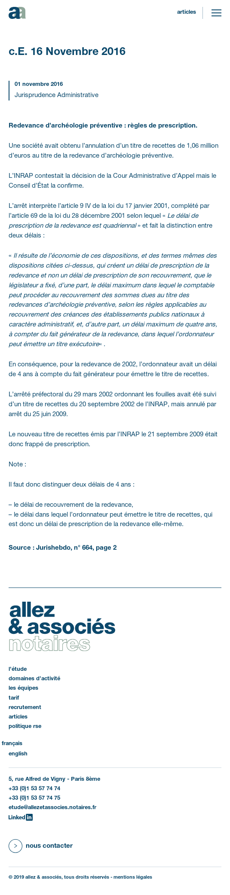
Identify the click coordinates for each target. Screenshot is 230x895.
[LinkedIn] (21, 817)
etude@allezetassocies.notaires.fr (52, 807)
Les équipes (23, 688)
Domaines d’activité (34, 679)
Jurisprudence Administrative (56, 95)
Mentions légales (132, 877)
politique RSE (25, 726)
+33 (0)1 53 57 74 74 (34, 788)
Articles (186, 12)
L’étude (18, 669)
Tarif (14, 698)
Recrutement (25, 707)
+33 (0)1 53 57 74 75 (34, 798)
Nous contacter (49, 846)
